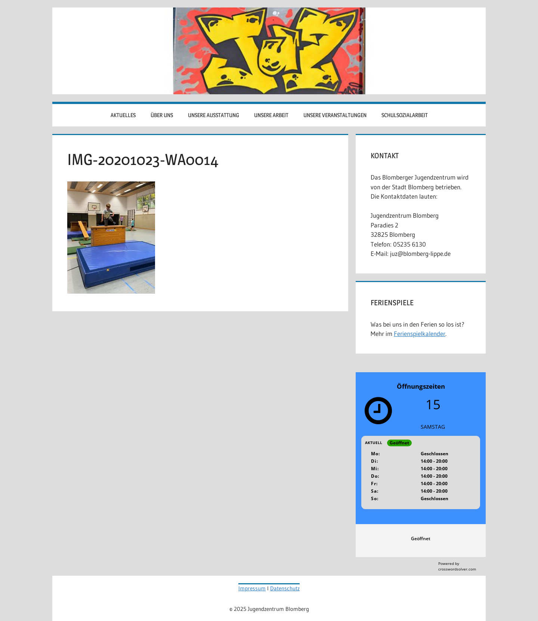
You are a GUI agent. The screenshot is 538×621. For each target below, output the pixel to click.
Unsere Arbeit (271, 115)
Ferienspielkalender (419, 333)
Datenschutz (285, 588)
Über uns (162, 115)
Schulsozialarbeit (404, 115)
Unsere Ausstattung (213, 115)
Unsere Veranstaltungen (335, 115)
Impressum (252, 588)
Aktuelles (123, 115)
